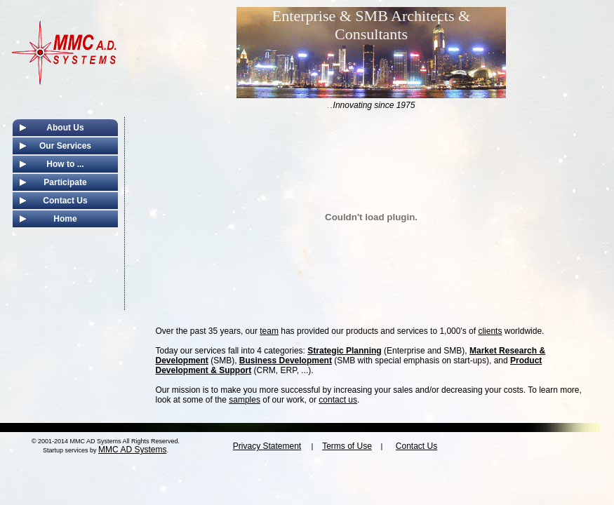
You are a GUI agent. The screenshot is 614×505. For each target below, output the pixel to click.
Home (64, 219)
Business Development (285, 360)
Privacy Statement (267, 446)
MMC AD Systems (132, 449)
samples (244, 400)
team (269, 331)
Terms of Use (347, 446)
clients (490, 331)
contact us (338, 400)
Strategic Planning (344, 351)
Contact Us (65, 201)
